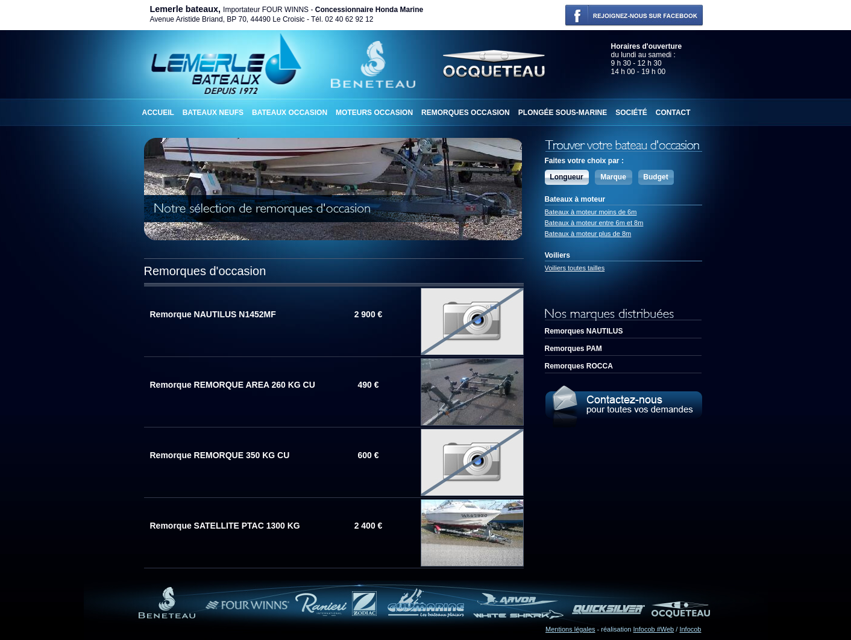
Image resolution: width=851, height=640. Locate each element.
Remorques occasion (465, 112)
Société (631, 112)
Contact (673, 112)
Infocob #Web (653, 629)
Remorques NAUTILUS (584, 331)
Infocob (690, 629)
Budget (655, 177)
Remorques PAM (573, 348)
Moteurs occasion (374, 112)
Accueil (158, 112)
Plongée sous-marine (562, 112)
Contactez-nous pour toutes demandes (623, 404)
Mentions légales (570, 629)
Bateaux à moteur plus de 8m (588, 233)
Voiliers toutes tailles (575, 268)
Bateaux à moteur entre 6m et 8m (594, 222)
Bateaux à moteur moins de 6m (591, 212)
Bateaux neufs (213, 112)
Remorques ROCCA (579, 366)
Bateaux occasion (289, 112)
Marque (613, 177)
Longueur (566, 177)
